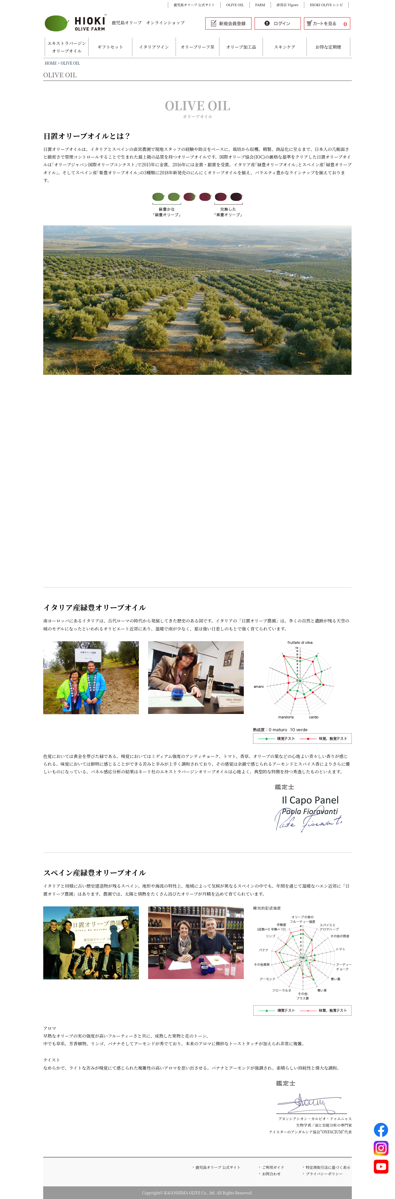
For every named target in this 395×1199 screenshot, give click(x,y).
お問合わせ (271, 1173)
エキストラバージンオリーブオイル (67, 47)
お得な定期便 (328, 47)
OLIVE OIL (235, 4)
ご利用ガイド (273, 1167)
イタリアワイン (154, 47)
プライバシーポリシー (324, 1173)
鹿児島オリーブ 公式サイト (194, 4)
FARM (260, 4)
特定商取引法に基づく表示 (328, 1167)
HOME (51, 63)
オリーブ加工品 (241, 47)
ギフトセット (110, 47)
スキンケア (285, 47)
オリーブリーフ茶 (197, 47)
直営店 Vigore (287, 4)
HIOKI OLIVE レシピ (326, 4)
